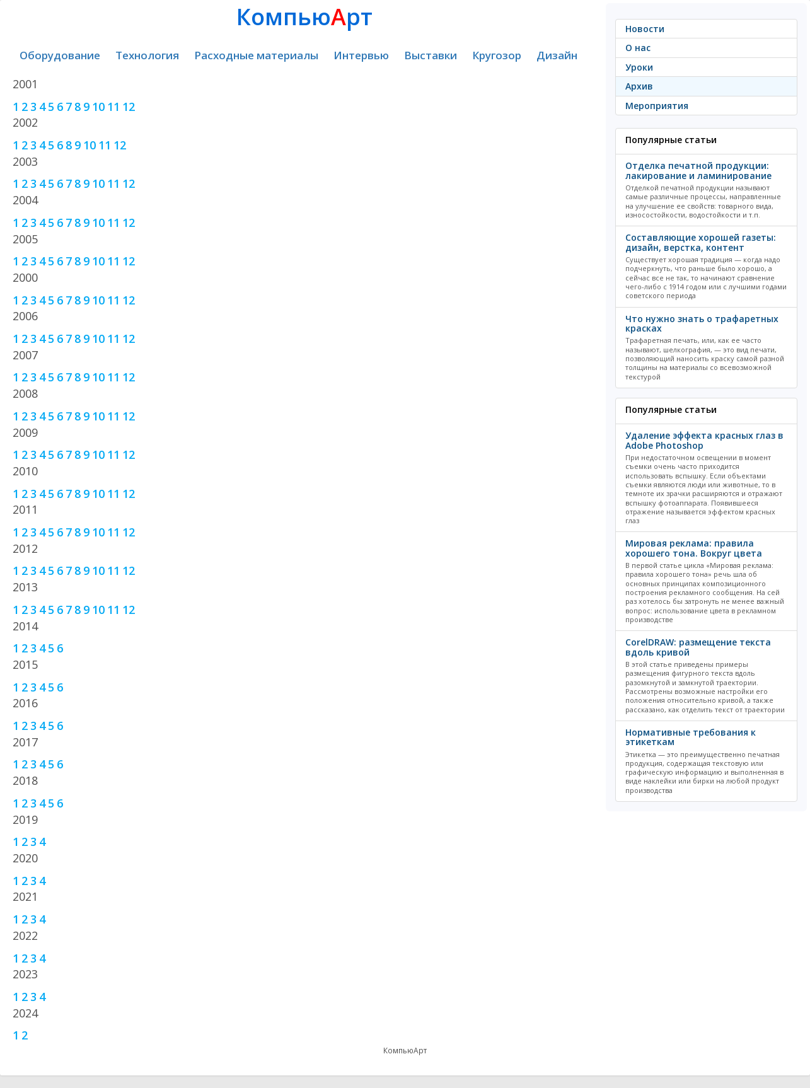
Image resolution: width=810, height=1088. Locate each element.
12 (128, 106)
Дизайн (556, 55)
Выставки (430, 55)
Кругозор (496, 55)
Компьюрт (304, 16)
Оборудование (60, 55)
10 (98, 106)
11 (113, 106)
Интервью (361, 55)
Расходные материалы (256, 55)
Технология (147, 55)
